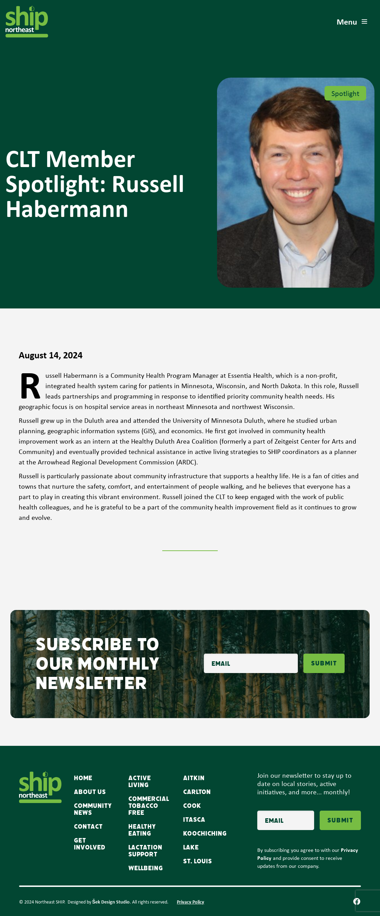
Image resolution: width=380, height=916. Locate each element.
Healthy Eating (142, 830)
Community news (93, 809)
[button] (352, 21)
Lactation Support (145, 850)
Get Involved (89, 844)
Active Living (139, 781)
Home (83, 778)
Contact (88, 826)
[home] (27, 21)
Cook (192, 806)
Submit (324, 663)
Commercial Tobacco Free (148, 806)
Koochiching (205, 833)
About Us (90, 792)
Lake (191, 847)
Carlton (197, 792)
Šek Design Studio (111, 901)
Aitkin (194, 778)
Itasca (194, 819)
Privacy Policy (190, 901)
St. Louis (197, 861)
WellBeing (145, 868)
